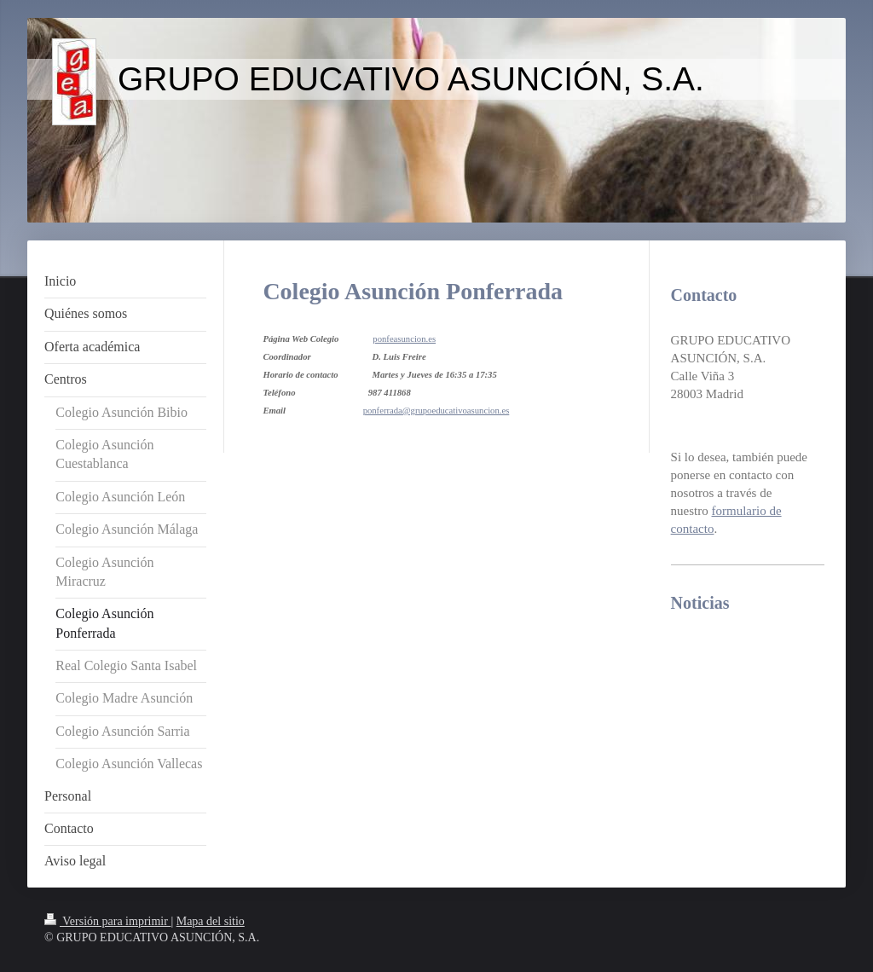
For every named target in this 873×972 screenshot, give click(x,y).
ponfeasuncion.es (404, 339)
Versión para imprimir (107, 921)
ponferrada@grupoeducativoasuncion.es (436, 410)
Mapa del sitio (210, 921)
